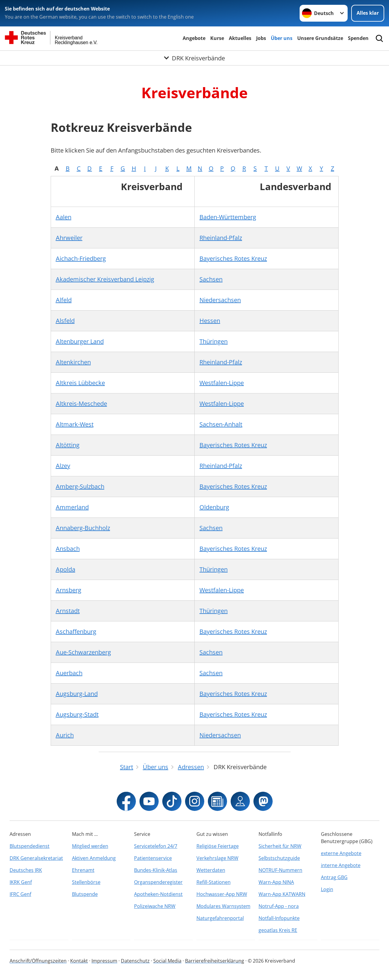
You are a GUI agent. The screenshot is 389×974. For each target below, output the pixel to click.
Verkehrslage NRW (217, 858)
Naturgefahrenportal (220, 918)
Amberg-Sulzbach (80, 486)
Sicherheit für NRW (280, 846)
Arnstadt (68, 611)
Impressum (104, 960)
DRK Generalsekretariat (36, 858)
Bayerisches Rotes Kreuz (233, 258)
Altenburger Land (80, 341)
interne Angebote (341, 865)
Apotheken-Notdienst (158, 894)
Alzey (63, 466)
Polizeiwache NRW (154, 906)
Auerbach (69, 673)
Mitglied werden (90, 846)
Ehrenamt (83, 870)
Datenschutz (135, 960)
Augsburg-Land (77, 694)
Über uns (281, 38)
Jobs (261, 38)
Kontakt (79, 960)
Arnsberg (68, 590)
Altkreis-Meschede (81, 403)
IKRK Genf (21, 882)
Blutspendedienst (29, 846)
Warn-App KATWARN (282, 894)
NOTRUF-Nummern (280, 870)
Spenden (358, 38)
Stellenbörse (86, 882)
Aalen (63, 217)
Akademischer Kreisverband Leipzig (105, 279)
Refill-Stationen (213, 882)
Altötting (67, 445)
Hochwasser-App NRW (221, 894)
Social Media (167, 960)
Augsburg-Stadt (77, 714)
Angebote (194, 38)
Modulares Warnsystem (223, 906)
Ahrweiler (69, 238)
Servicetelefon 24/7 (155, 846)
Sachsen (211, 279)
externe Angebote (341, 853)
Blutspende (85, 894)
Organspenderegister (158, 882)
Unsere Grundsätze (320, 38)
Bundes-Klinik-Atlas (155, 870)
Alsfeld (65, 321)
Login (327, 889)
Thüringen (213, 341)
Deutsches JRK (26, 870)
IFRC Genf (20, 894)
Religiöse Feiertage (217, 846)
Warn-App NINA (276, 882)
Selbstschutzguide (279, 858)
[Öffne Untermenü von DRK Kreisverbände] (194, 58)
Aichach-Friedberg (81, 258)
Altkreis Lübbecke (80, 383)
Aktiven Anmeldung (94, 858)
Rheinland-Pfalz (220, 238)
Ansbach (68, 549)
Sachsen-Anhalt (220, 424)
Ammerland (72, 507)
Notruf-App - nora (279, 906)
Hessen (209, 321)
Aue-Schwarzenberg (83, 652)
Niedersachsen (220, 300)
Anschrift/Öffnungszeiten (38, 960)
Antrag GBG (334, 877)
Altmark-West (75, 424)
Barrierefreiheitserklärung (214, 960)
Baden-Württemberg (227, 217)
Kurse (217, 38)
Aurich (65, 735)
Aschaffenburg (76, 631)
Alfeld (64, 300)
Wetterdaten (210, 870)
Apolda (65, 569)
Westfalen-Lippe (221, 383)
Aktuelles (240, 38)
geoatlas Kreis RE (278, 930)
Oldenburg (214, 507)
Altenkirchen (73, 362)
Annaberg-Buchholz (83, 528)
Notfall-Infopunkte (279, 918)
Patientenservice (153, 858)
